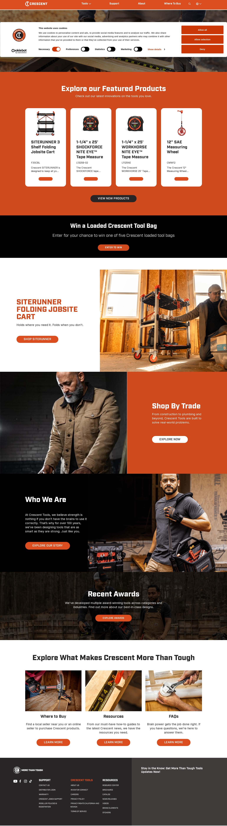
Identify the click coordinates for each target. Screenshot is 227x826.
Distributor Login (47, 790)
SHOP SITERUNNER (37, 339)
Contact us (44, 786)
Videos (105, 804)
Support (44, 780)
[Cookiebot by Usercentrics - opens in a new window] (19, 29)
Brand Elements (110, 808)
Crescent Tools (81, 780)
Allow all (202, 7)
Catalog (106, 795)
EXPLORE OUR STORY (47, 546)
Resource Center (110, 786)
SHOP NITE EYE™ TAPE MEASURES (113, 52)
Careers (74, 795)
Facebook (20, 781)
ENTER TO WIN (113, 248)
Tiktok (30, 781)
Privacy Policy (77, 799)
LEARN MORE (53, 742)
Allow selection (202, 17)
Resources (109, 780)
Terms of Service (78, 812)
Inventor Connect (79, 790)
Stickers (106, 813)
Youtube (14, 781)
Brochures (107, 790)
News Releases (109, 799)
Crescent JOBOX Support (50, 799)
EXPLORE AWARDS (113, 618)
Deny (202, 27)
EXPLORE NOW (169, 439)
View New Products (113, 198)
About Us (74, 786)
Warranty (43, 795)
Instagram (25, 781)
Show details (154, 27)
